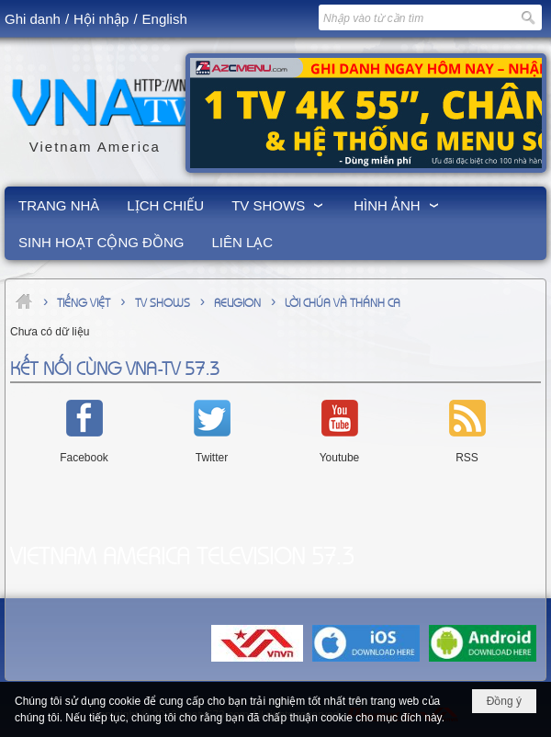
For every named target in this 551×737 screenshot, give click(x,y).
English (164, 19)
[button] (279, 205)
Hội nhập (101, 19)
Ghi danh (33, 19)
